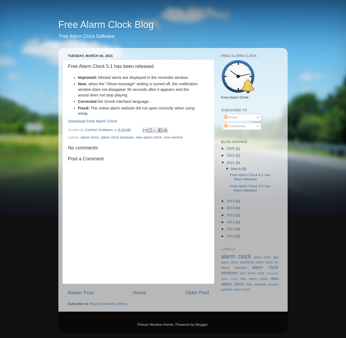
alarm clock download (237, 262)
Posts (231, 117)
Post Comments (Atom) (108, 304)
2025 (231, 148)
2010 (231, 236)
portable (273, 284)
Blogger (201, 325)
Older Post (197, 292)
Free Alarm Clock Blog (106, 24)
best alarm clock (252, 273)
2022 (231, 155)
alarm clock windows (117, 137)
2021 (231, 163)
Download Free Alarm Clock (92, 121)
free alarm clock (253, 279)
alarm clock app (266, 257)
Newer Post (81, 292)
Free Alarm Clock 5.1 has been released (250, 177)
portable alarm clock (235, 289)
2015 (231, 201)
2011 (231, 229)
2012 (231, 222)
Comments (235, 126)
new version (173, 137)
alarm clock (90, 137)
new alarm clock (149, 137)
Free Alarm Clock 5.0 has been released (250, 188)
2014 (231, 208)
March (236, 169)
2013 (231, 215)
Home (139, 292)
